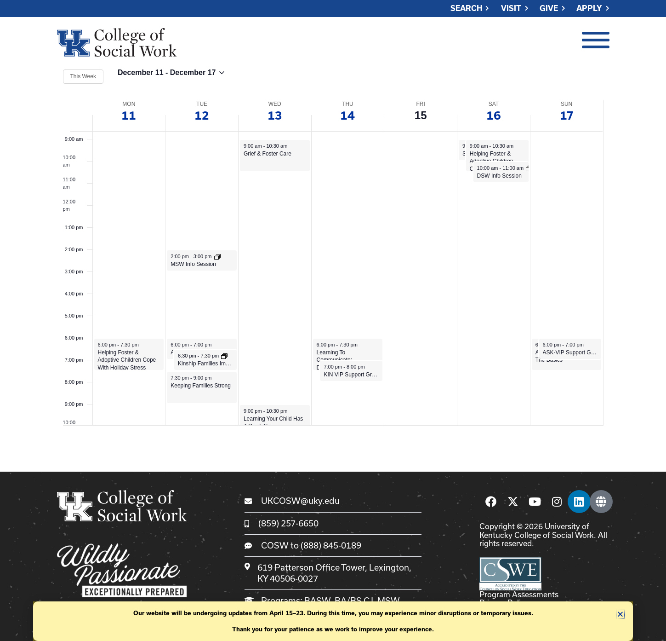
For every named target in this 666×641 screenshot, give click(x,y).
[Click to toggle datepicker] (171, 77)
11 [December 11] (128, 115)
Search (466, 9)
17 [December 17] (567, 115)
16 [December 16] (493, 115)
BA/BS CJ (354, 600)
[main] (333, 247)
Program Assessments (518, 594)
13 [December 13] (275, 115)
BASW (317, 600)
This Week (83, 76)
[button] (620, 614)
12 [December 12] (201, 115)
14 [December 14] (347, 115)
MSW (388, 600)
